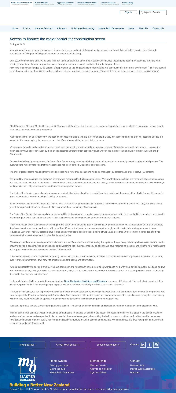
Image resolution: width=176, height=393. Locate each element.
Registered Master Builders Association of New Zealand (47, 16)
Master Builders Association (21, 3)
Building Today (127, 3)
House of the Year (44, 3)
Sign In (128, 12)
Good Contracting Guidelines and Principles (85, 281)
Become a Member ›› (108, 344)
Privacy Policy (16, 389)
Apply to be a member (101, 369)
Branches (135, 372)
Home (15, 28)
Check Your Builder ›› (68, 344)
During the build (57, 369)
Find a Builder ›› (27, 344)
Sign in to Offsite (98, 372)
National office (137, 365)
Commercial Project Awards (87, 3)
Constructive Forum (110, 3)
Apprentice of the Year (65, 3)
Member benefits (98, 365)
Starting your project (60, 365)
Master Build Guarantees (62, 372)
